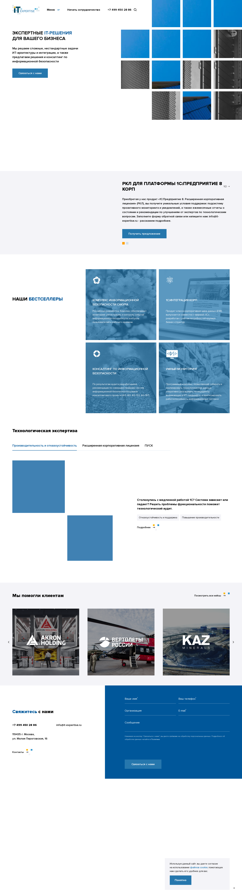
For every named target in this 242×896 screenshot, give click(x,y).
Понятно (180, 880)
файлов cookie (199, 867)
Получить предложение (144, 233)
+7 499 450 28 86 (119, 9)
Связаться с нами (30, 73)
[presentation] (148, 754)
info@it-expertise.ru (68, 725)
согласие (173, 736)
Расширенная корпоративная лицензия (110, 445)
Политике (155, 739)
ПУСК (149, 445)
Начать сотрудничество (83, 9)
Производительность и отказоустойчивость (44, 445)
